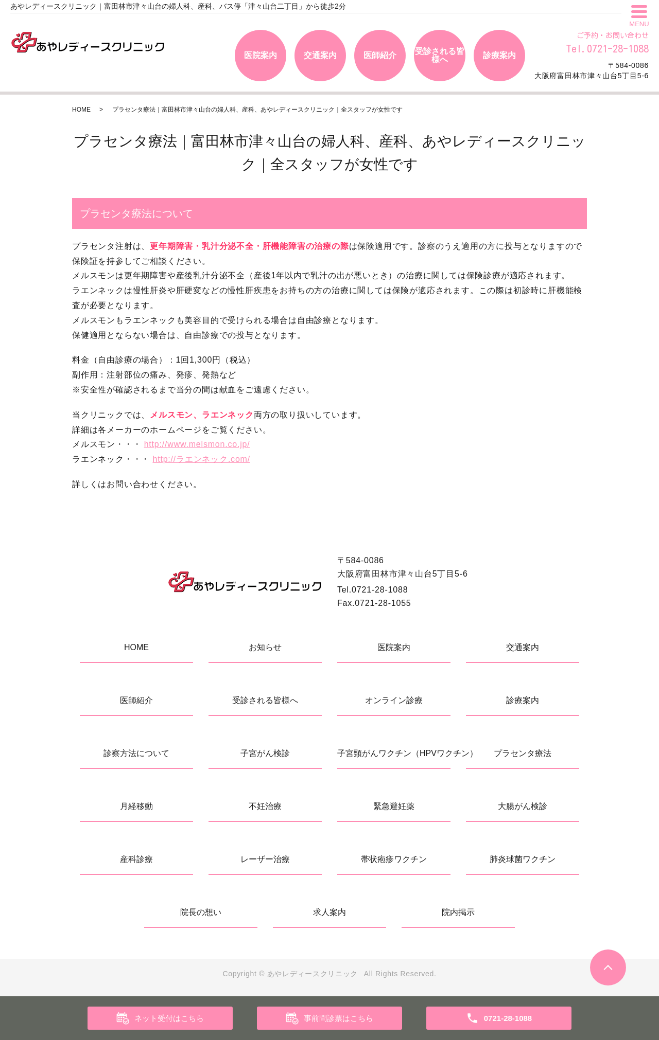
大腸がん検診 (522, 806)
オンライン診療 (394, 700)
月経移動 (136, 806)
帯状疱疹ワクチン (394, 859)
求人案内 (329, 912)
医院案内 (260, 55)
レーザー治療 (265, 859)
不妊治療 (265, 806)
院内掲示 (458, 912)
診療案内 (499, 55)
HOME (81, 109)
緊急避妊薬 (393, 806)
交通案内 (320, 55)
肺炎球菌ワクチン (523, 859)
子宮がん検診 (265, 753)
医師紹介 (379, 55)
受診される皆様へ (439, 55)
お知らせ (265, 647)
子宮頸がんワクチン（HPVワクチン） (393, 753)
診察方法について (136, 753)
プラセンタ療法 (522, 753)
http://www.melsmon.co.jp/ (197, 444)
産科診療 (136, 859)
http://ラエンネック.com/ (201, 459)
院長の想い (200, 912)
